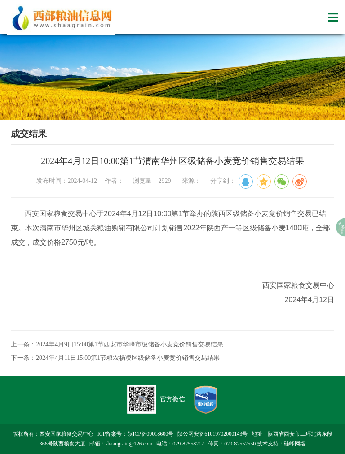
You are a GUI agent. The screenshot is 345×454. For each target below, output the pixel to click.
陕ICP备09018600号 (151, 434)
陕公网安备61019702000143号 (212, 434)
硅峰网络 (294, 444)
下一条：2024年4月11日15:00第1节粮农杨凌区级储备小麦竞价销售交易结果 (115, 358)
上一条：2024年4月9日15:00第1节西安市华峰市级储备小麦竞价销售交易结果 (117, 344)
